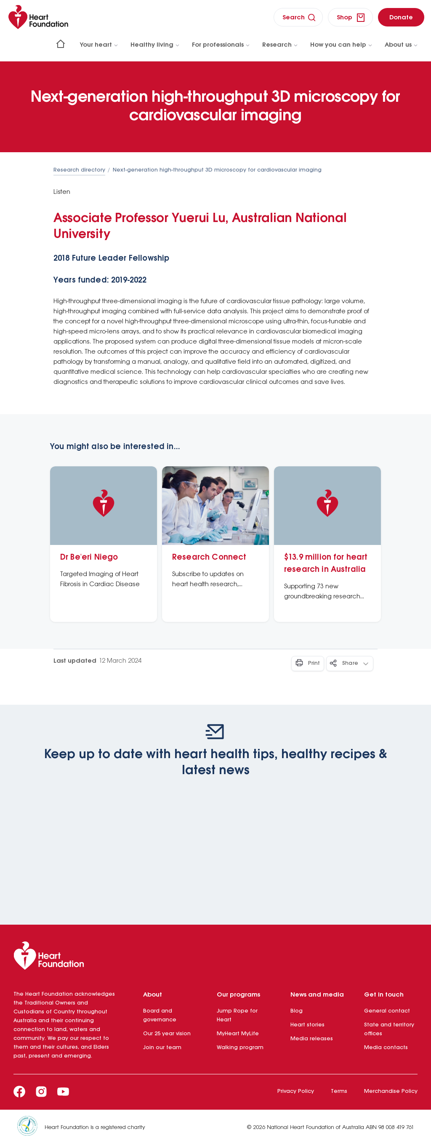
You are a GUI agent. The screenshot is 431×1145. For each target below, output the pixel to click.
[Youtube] (63, 1091)
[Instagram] (41, 1091)
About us (401, 45)
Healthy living (155, 45)
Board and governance (159, 1015)
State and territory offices (389, 1029)
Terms (339, 1091)
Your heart (99, 45)
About (152, 995)
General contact (387, 1011)
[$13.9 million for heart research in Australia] (327, 544)
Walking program (240, 1048)
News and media (317, 995)
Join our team (162, 1048)
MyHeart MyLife (238, 1034)
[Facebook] (19, 1091)
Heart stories (307, 1025)
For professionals (221, 45)
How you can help (341, 45)
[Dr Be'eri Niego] (103, 544)
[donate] (401, 17)
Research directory (79, 170)
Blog (296, 1011)
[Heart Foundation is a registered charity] (31, 1127)
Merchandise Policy (391, 1091)
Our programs (238, 995)
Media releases (311, 1039)
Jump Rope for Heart (237, 1015)
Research (280, 45)
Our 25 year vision (167, 1034)
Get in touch (384, 995)
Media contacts (386, 1048)
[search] (298, 17)
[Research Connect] (215, 544)
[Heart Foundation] (215, 957)
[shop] (350, 17)
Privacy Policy (295, 1091)
